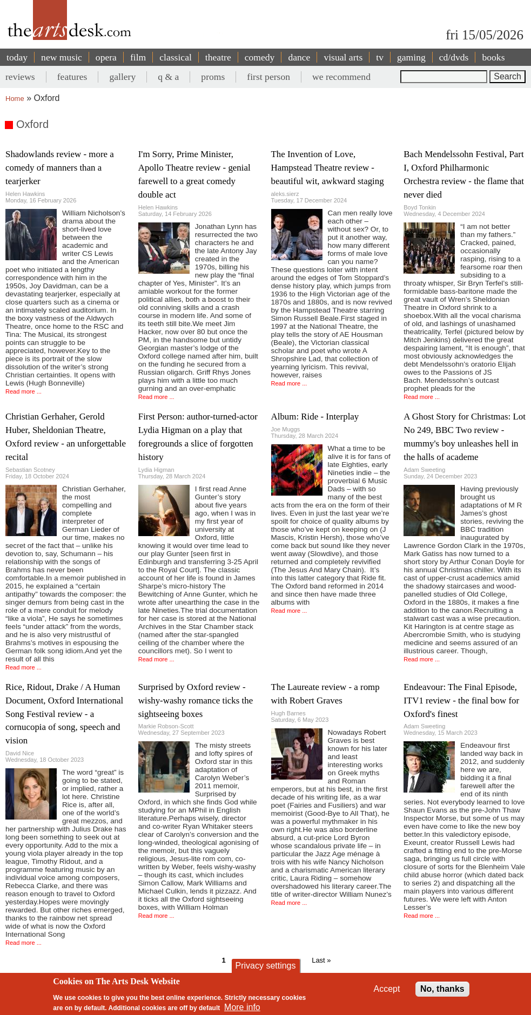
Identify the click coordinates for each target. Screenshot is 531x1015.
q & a (168, 76)
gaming (411, 57)
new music (61, 57)
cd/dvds (454, 57)
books (493, 57)
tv (380, 57)
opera (106, 57)
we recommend (341, 76)
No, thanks (442, 988)
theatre (218, 57)
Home (14, 98)
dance (299, 57)
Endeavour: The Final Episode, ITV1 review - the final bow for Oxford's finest (461, 700)
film (138, 57)
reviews (20, 76)
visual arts (343, 57)
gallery (122, 76)
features (72, 76)
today (17, 57)
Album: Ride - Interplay (315, 416)
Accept (387, 988)
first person (268, 76)
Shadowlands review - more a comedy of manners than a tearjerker (59, 167)
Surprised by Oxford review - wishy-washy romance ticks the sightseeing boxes (195, 700)
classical (175, 57)
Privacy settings (265, 965)
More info (242, 1007)
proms (213, 76)
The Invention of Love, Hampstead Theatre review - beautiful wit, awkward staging (327, 167)
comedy (260, 57)
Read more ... (23, 391)
